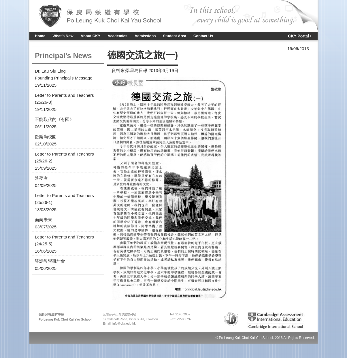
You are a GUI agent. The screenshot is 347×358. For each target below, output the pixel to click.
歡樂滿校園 (45, 136)
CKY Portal (298, 36)
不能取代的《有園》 (54, 119)
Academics (117, 36)
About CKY (91, 36)
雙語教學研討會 (50, 261)
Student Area (174, 36)
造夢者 (41, 178)
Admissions (145, 36)
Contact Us (203, 36)
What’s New (62, 36)
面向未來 (43, 219)
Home (40, 36)
